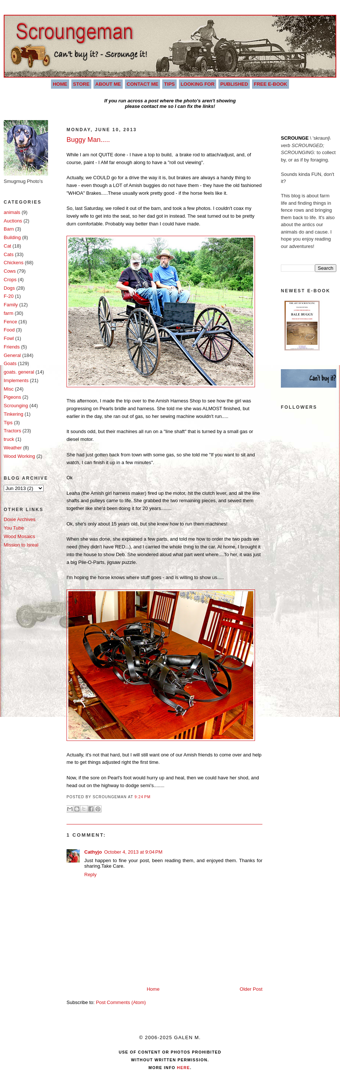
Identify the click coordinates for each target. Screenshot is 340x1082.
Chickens (13, 262)
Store (81, 84)
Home (60, 84)
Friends (12, 347)
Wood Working (19, 456)
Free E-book (270, 84)
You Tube (14, 528)
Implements (16, 380)
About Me (108, 84)
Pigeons (12, 397)
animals (12, 212)
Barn (9, 229)
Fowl (9, 338)
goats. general (19, 372)
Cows (10, 271)
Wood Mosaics (19, 536)
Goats (10, 363)
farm (8, 313)
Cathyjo (93, 852)
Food (9, 330)
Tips (169, 84)
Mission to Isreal (21, 545)
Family (11, 304)
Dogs (9, 288)
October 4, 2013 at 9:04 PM (133, 852)
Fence (10, 321)
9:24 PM (142, 797)
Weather (13, 447)
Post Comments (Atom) (121, 1002)
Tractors (12, 430)
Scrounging (16, 405)
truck (9, 439)
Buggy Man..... (88, 139)
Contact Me (143, 84)
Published (234, 84)
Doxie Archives (19, 519)
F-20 (9, 296)
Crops (10, 279)
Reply (90, 874)
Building (12, 237)
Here (183, 1067)
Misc (9, 389)
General (12, 355)
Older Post (251, 989)
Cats (9, 254)
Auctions (13, 221)
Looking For (198, 84)
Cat (7, 246)
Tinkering (13, 414)
